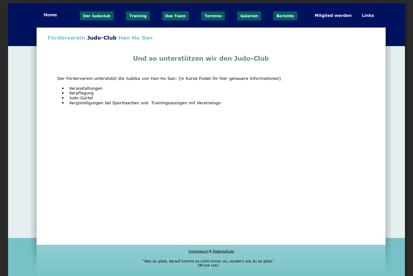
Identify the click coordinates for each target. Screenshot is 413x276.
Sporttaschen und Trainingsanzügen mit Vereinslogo (166, 102)
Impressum (199, 251)
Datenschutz (223, 251)
